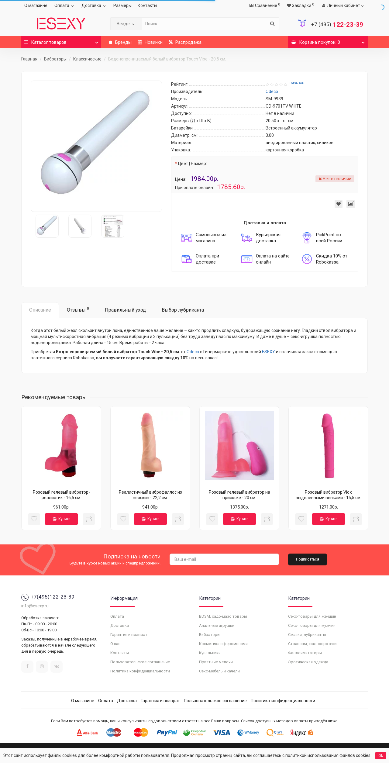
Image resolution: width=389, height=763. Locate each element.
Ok (380, 756)
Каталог (61, 40)
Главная (29, 59)
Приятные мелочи (216, 662)
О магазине (35, 5)
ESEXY (268, 351)
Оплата (64, 5)
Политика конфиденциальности (140, 671)
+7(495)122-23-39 (47, 597)
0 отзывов (296, 83)
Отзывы (78, 309)
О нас (115, 643)
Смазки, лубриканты (307, 634)
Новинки (150, 42)
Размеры (122, 5)
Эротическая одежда (308, 662)
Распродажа (185, 42)
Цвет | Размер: (192, 163)
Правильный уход (125, 310)
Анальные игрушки (216, 625)
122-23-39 (337, 24)
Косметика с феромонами (223, 643)
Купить (61, 519)
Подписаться (307, 559)
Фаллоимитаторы (305, 653)
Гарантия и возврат (128, 634)
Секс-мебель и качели (219, 671)
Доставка (94, 5)
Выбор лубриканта (183, 310)
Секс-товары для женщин (312, 616)
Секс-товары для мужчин (312, 625)
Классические (87, 59)
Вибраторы (55, 59)
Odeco (193, 351)
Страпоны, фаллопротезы (312, 643)
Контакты (147, 5)
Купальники (210, 653)
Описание (40, 310)
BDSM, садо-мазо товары (223, 616)
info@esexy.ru (35, 605)
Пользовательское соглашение (140, 662)
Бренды (120, 42)
